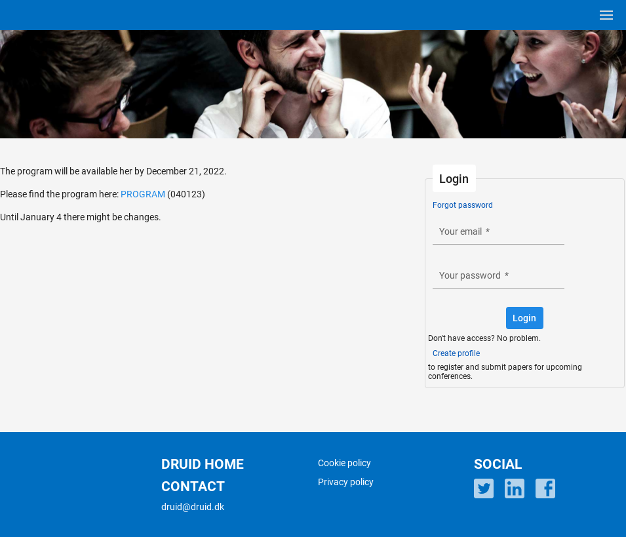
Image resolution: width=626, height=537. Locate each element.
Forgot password (463, 205)
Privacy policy (346, 482)
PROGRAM (143, 194)
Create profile (456, 353)
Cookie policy (344, 463)
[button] (524, 318)
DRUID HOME (202, 464)
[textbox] (498, 232)
